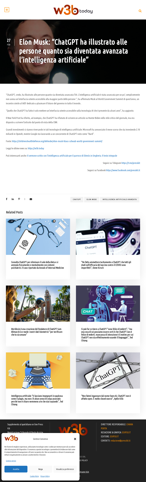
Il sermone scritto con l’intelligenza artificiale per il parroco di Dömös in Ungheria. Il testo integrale (72, 155)
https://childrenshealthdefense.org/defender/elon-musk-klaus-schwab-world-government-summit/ (57, 141)
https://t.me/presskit (131, 162)
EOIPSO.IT (126, 432)
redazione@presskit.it (120, 440)
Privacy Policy (45, 476)
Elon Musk (92, 199)
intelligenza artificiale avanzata (120, 199)
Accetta (16, 469)
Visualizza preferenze (65, 469)
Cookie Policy (34, 476)
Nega (40, 469)
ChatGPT (77, 199)
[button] (75, 438)
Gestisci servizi (11, 461)
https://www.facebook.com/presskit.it (123, 170)
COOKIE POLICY (81, 460)
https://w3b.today (36, 148)
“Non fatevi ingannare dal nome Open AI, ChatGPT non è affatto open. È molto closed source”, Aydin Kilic (106, 397)
